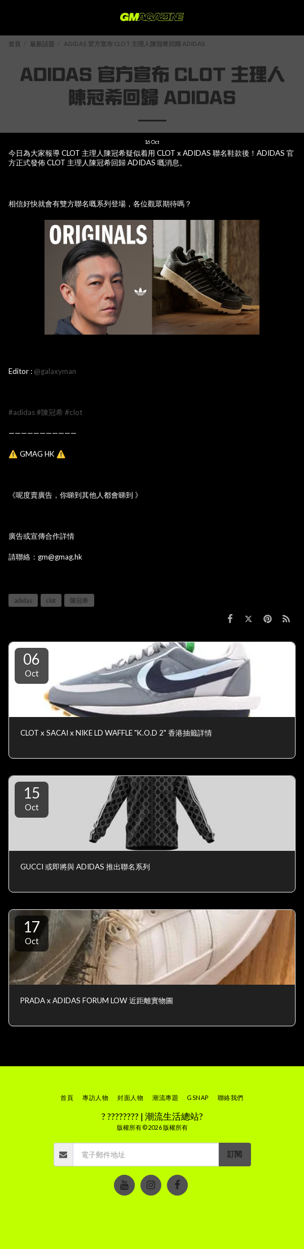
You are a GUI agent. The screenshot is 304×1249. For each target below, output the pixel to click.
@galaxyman (55, 371)
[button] (12, 17)
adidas (23, 600)
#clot (73, 412)
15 (32, 798)
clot (51, 600)
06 (32, 664)
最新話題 (42, 43)
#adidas (21, 412)
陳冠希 (79, 600)
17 (32, 932)
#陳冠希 (50, 412)
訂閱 (234, 1153)
